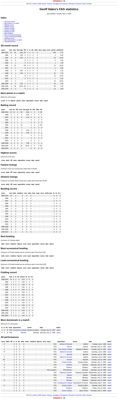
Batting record (9, 25)
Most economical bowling (12, 35)
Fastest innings (9, 28)
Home (35, 4)
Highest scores (9, 26)
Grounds (78, 4)
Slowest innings (9, 30)
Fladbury (69, 367)
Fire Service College (19, 330)
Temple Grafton (67, 362)
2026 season (42, 4)
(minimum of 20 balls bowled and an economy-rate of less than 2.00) (23, 252)
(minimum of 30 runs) (8, 157)
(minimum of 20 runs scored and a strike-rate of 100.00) (19, 169)
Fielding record (9, 38)
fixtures (49, 4)
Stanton (69, 346)
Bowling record (9, 31)
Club (83, 4)
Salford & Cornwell (66, 344)
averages (56, 4)
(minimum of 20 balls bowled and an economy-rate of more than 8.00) (23, 264)
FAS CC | (29, 395)
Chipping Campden (65, 372)
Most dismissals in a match (13, 40)
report (58, 330)
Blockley (23, 332)
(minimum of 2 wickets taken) (10, 240)
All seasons (64, 4)
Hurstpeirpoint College (64, 383)
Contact (89, 4)
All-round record (9, 21)
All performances (9, 41)
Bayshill (69, 354)
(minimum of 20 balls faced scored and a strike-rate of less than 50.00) (24, 181)
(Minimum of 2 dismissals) (9, 324)
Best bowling (8, 33)
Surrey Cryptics (67, 390)
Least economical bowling (12, 36)
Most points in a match (11, 23)
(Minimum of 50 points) (8, 97)
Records (71, 4)
